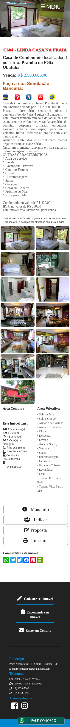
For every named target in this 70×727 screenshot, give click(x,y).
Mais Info (35, 509)
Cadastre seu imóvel (35, 599)
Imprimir (35, 540)
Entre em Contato (35, 630)
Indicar (35, 519)
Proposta (35, 530)
